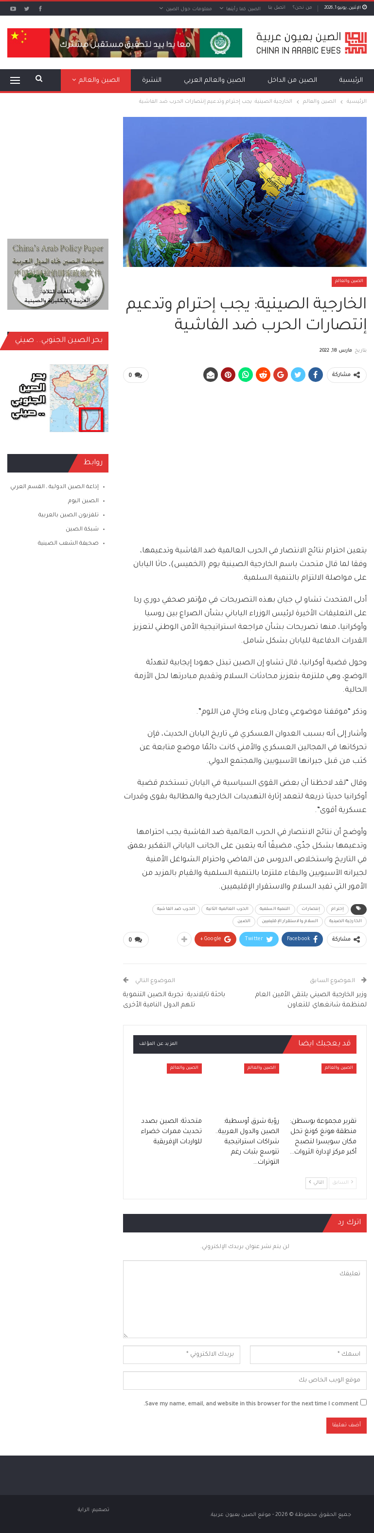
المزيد (111, 80)
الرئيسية (351, 80)
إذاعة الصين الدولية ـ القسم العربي (54, 487)
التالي (316, 1181)
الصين (243, 921)
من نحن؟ (302, 8)
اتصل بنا (276, 8)
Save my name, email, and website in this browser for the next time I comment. (250, 1403)
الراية (83, 1509)
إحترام (337, 909)
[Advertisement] (245, 459)
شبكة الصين (82, 530)
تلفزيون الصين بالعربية (68, 515)
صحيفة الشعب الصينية (68, 544)
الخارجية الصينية (345, 921)
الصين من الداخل (292, 80)
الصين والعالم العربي (214, 80)
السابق (342, 1181)
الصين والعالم (349, 281)
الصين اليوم (83, 501)
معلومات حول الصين (189, 9)
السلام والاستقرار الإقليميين (290, 921)
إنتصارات (311, 909)
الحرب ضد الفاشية (176, 909)
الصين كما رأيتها (243, 9)
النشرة (151, 80)
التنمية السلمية (275, 909)
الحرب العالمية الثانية (227, 909)
